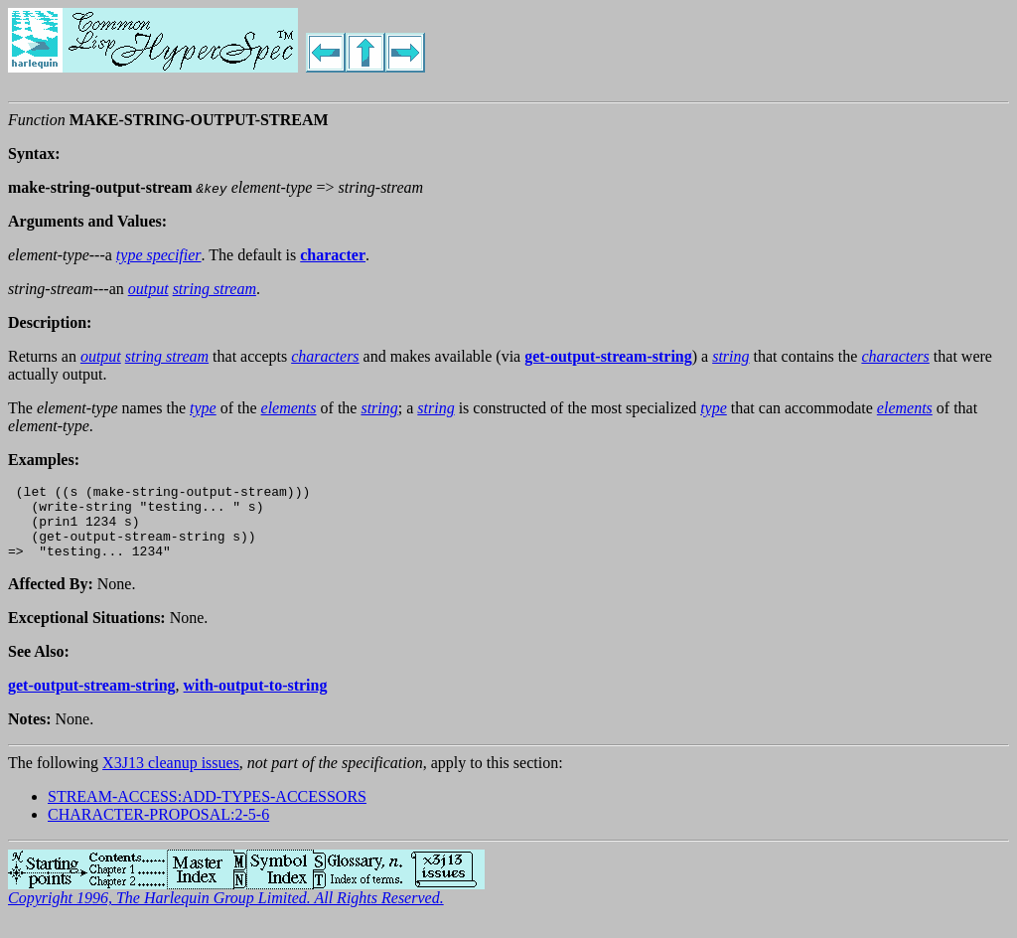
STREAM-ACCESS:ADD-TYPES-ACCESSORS (207, 811)
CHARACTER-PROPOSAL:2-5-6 (158, 829)
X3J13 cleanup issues (170, 777)
